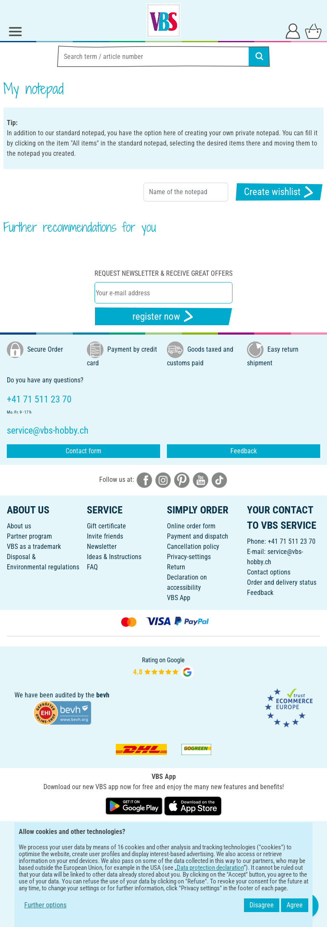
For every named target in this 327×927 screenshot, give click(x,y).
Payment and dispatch (197, 536)
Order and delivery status (281, 582)
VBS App (178, 598)
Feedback (243, 451)
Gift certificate (106, 526)
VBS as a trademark (34, 546)
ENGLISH (163, 833)
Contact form (83, 451)
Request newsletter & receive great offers (163, 273)
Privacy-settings (189, 557)
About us (19, 526)
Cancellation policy (193, 546)
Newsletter (102, 546)
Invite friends (105, 536)
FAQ (92, 567)
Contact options (268, 572)
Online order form (191, 526)
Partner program (29, 536)
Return (176, 567)
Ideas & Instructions (114, 557)
